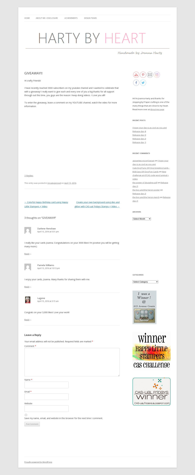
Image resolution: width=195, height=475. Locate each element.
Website (28, 403)
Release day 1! (139, 142)
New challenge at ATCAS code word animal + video (151, 175)
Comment (30, 346)
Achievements (70, 18)
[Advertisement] (152, 247)
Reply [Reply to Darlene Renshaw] (27, 253)
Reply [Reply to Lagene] (27, 319)
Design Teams (90, 18)
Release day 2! (139, 138)
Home (27, 18)
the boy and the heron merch (146, 197)
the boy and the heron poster (146, 190)
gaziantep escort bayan (143, 160)
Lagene (41, 298)
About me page (157, 109)
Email (28, 391)
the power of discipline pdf (145, 182)
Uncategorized (54, 183)
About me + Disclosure (47, 18)
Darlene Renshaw (46, 228)
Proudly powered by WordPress (38, 462)
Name (28, 379)
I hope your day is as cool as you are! (150, 127)
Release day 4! (139, 131)
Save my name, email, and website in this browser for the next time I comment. (63, 418)
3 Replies (28, 175)
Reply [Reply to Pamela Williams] (27, 286)
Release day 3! (139, 135)
